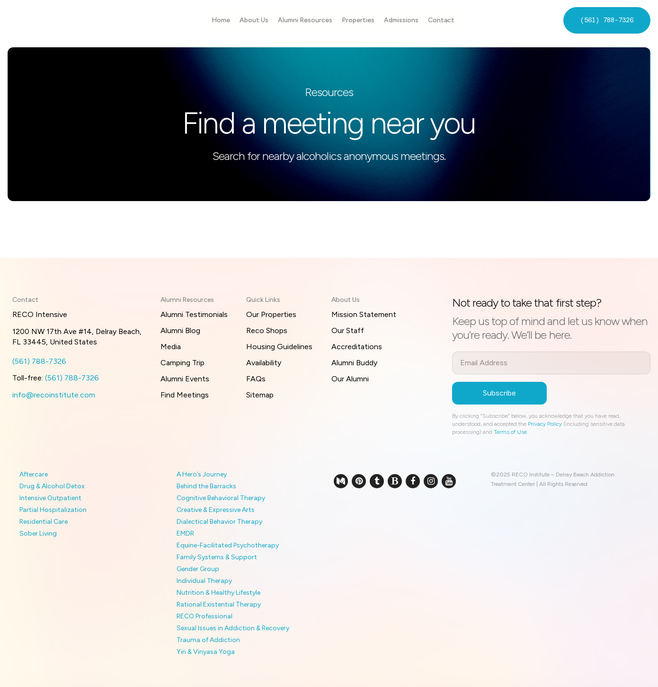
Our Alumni (350, 378)
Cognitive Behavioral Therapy (221, 498)
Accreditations (356, 346)
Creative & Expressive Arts (216, 510)
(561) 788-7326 (606, 20)
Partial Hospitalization (53, 510)
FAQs (256, 378)
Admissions (401, 20)
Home (221, 20)
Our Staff (347, 330)
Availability (263, 362)
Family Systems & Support (217, 557)
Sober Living (38, 533)
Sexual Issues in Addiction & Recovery (233, 628)
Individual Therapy (204, 581)
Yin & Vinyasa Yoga (206, 652)
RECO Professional (204, 616)
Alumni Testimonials (194, 314)
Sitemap (260, 394)
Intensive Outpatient (50, 498)
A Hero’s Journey (202, 474)
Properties (358, 20)
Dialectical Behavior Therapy (219, 522)
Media (170, 346)
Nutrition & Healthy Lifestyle (218, 593)
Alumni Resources (305, 20)
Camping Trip (182, 362)
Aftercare (33, 474)
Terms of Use (510, 432)
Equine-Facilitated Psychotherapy (228, 545)
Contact (441, 20)
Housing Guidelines (279, 346)
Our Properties (271, 314)
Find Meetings (184, 394)
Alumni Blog (180, 330)
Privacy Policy (545, 424)
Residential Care (43, 522)
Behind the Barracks (206, 486)
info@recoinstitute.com (53, 394)
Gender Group (198, 569)
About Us (254, 20)
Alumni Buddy (354, 362)
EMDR (185, 533)
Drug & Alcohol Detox (52, 486)
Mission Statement (363, 314)
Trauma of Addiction (208, 640)
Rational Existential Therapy (219, 604)
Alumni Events (184, 378)
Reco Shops (266, 330)
